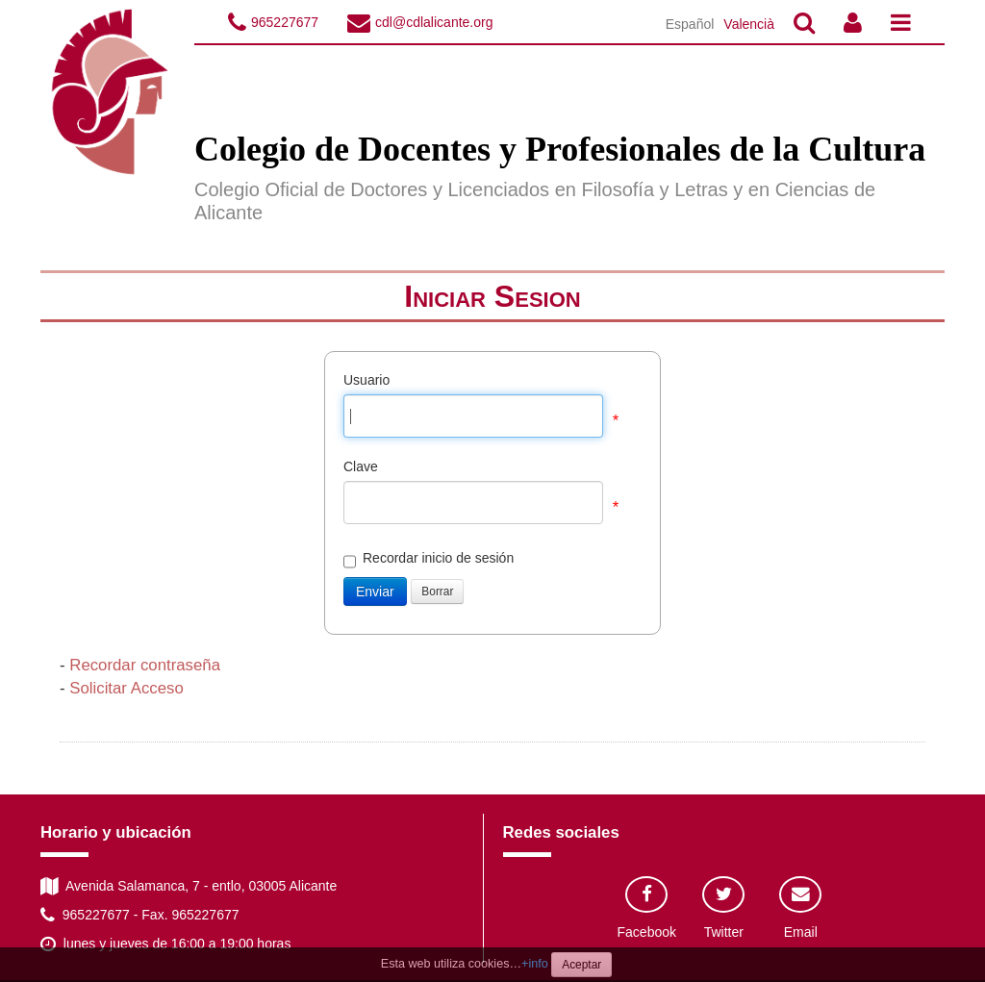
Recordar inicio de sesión (428, 558)
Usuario (366, 380)
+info (534, 963)
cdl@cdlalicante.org (433, 22)
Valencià (748, 24)
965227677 (284, 22)
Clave (360, 466)
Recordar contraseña (144, 665)
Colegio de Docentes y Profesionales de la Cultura (559, 149)
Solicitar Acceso (126, 688)
